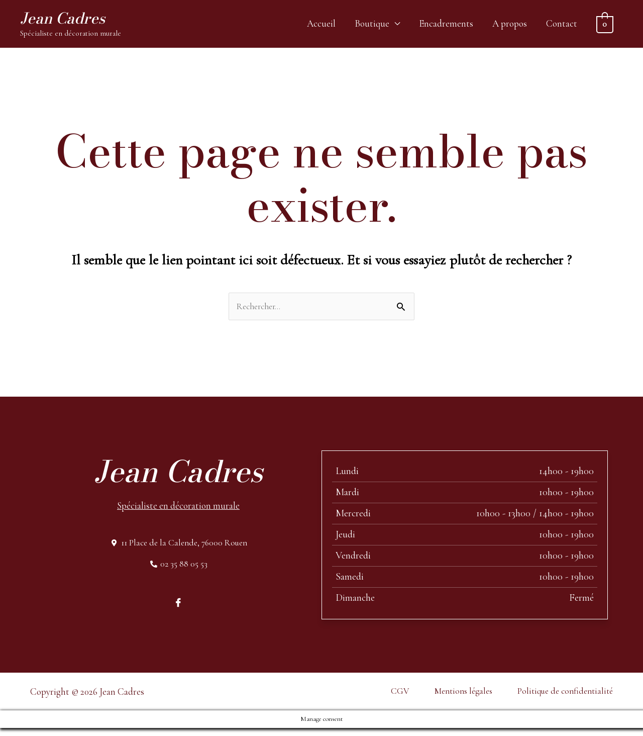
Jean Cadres (70, 20)
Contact (561, 25)
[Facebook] (178, 610)
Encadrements (446, 25)
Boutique (372, 25)
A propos (509, 25)
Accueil (321, 25)
